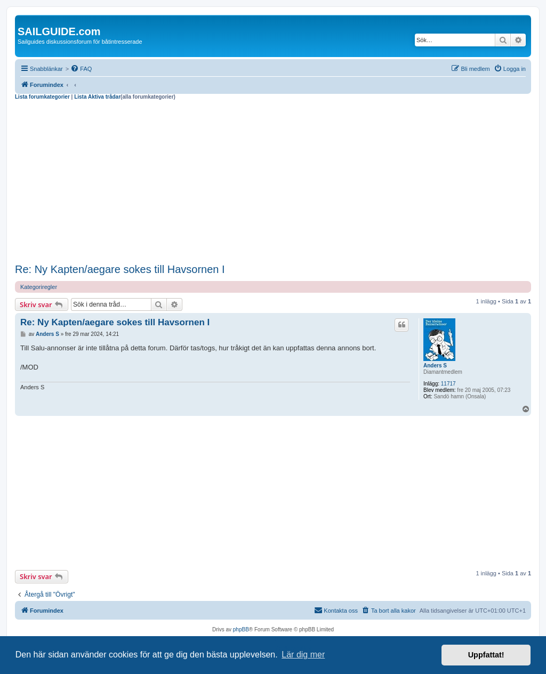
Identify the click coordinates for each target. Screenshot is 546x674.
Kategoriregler (38, 287)
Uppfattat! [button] (486, 655)
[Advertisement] (273, 180)
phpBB (241, 629)
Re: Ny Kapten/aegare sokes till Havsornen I (120, 269)
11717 (448, 384)
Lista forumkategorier (42, 97)
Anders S (435, 365)
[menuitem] (81, 68)
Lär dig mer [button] (303, 654)
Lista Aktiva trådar (97, 97)
